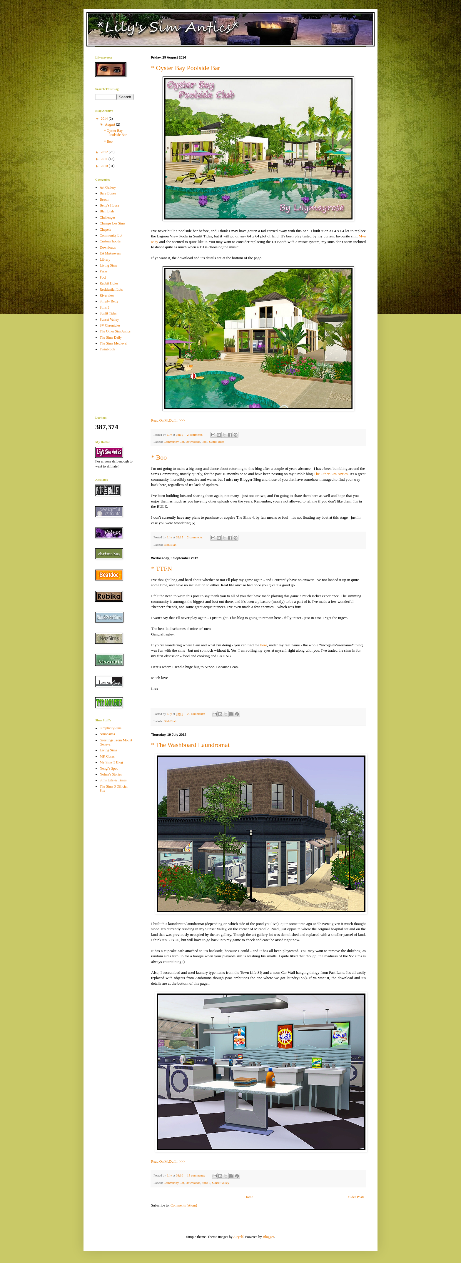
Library (105, 259)
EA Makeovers (110, 253)
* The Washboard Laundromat (190, 744)
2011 (105, 159)
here (263, 645)
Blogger (268, 1237)
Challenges (107, 217)
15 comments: (196, 1175)
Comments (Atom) (184, 1205)
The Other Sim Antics (331, 474)
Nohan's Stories (111, 774)
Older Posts (356, 1197)
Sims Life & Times (113, 780)
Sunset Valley (220, 1182)
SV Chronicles (110, 325)
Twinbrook (107, 349)
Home (249, 1197)
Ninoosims (107, 734)
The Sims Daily (111, 337)
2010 (105, 166)
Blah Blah (169, 544)
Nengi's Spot (109, 768)
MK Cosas (107, 756)
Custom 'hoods (110, 241)
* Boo (159, 457)
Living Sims (108, 265)
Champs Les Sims (112, 223)
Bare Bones (108, 193)
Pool (205, 441)
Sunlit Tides (216, 441)
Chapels (105, 229)
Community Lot (173, 441)
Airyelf (238, 1237)
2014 (105, 119)
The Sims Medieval (113, 343)
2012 (105, 152)
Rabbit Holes (109, 283)
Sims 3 (206, 1182)
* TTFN (161, 568)
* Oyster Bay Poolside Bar (185, 67)
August (110, 124)
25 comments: (196, 713)
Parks (104, 271)
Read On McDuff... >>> (168, 420)
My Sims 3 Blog (111, 762)
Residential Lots (111, 289)
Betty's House (109, 205)
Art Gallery (108, 187)
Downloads (193, 441)
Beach (104, 199)
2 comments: (195, 434)
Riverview (107, 295)
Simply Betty (109, 301)
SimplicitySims (110, 728)
